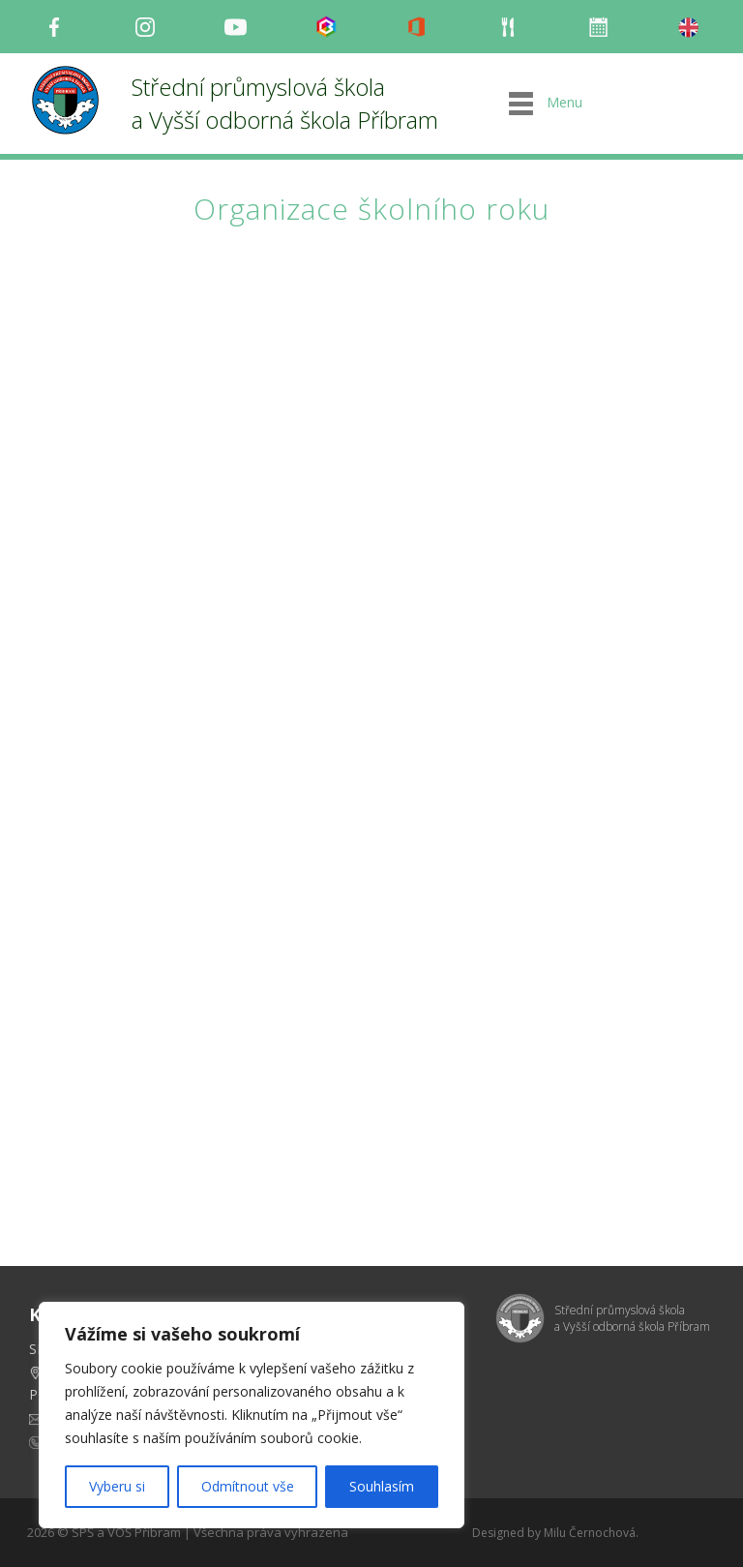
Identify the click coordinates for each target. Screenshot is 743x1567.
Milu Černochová (590, 1532)
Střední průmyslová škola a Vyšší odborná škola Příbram (285, 103)
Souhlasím (381, 1486)
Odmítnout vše (247, 1486)
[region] (251, 1415)
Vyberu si (117, 1486)
